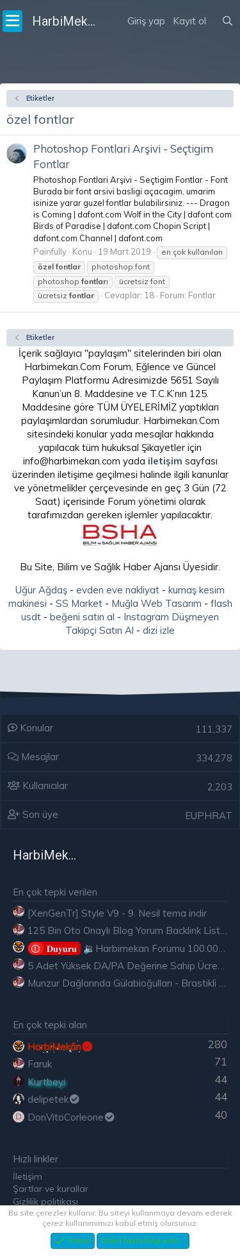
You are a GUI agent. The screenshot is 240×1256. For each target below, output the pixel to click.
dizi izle (159, 630)
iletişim (165, 461)
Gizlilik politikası (45, 1201)
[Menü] (12, 21)
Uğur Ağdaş (41, 590)
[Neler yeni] (214, 5)
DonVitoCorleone (72, 1117)
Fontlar (202, 295)
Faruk (40, 1064)
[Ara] (227, 21)
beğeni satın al (82, 617)
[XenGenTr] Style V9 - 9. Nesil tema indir (117, 913)
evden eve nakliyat (117, 590)
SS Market (79, 603)
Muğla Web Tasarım (156, 603)
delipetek (54, 1099)
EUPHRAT (208, 816)
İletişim (27, 1176)
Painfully (50, 251)
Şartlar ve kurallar (50, 1188)
